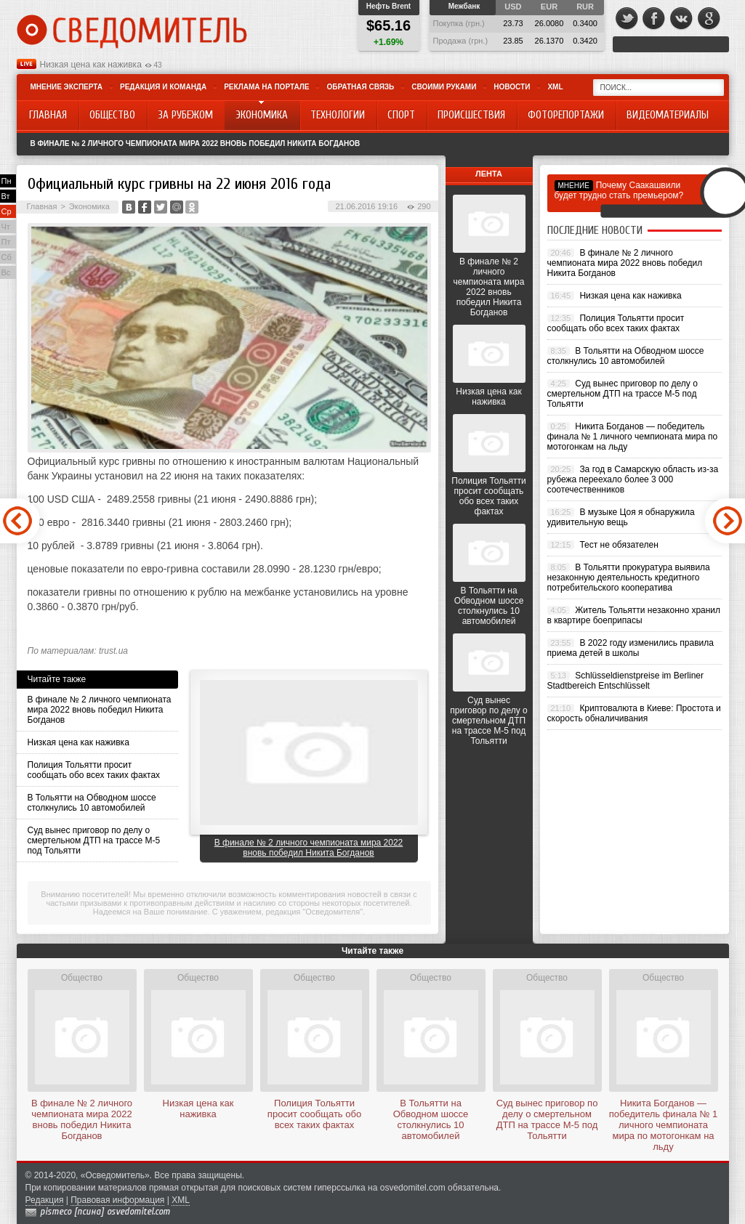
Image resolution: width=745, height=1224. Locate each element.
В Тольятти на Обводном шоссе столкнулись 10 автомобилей (92, 803)
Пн (6, 181)
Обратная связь (360, 87)
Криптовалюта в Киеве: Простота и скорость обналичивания (634, 713)
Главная (42, 206)
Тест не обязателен (618, 545)
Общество (81, 978)
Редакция (44, 1200)
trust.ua (113, 651)
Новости (512, 87)
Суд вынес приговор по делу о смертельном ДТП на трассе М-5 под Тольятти (94, 840)
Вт (5, 196)
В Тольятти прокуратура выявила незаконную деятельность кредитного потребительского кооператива (628, 577)
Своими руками (443, 87)
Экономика (89, 206)
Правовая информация (117, 1200)
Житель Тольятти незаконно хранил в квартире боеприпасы (634, 615)
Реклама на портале (266, 87)
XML (555, 87)
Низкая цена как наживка (91, 65)
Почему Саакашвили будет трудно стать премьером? (619, 190)
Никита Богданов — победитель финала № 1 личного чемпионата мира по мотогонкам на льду (632, 436)
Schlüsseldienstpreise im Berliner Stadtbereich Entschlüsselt (625, 680)
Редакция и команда (163, 87)
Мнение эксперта (66, 87)
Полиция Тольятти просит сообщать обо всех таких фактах (94, 770)
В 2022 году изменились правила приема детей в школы (630, 648)
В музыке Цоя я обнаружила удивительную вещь (621, 517)
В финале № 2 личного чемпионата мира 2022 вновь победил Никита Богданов (196, 143)
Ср (6, 211)
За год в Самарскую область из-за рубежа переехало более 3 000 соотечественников (633, 479)
